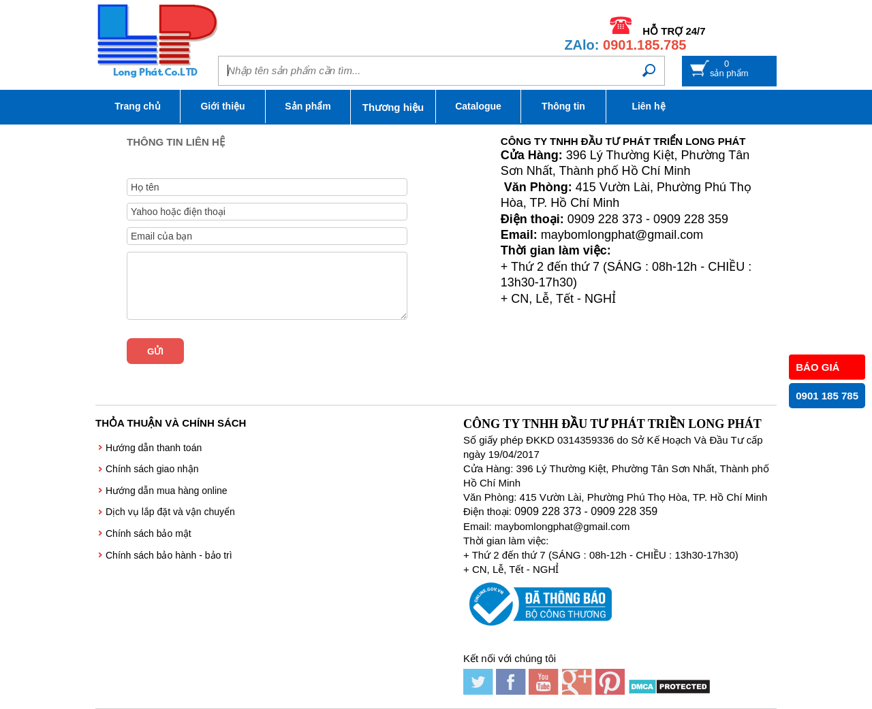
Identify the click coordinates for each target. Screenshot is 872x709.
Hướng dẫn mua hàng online (167, 490)
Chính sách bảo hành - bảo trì (169, 555)
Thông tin (563, 106)
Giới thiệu (222, 106)
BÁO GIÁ (817, 367)
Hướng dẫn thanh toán (154, 447)
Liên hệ (648, 106)
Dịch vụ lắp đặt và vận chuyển (170, 511)
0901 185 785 (827, 395)
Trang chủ (137, 106)
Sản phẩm (307, 106)
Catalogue (478, 106)
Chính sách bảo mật (148, 533)
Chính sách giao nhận (152, 468)
